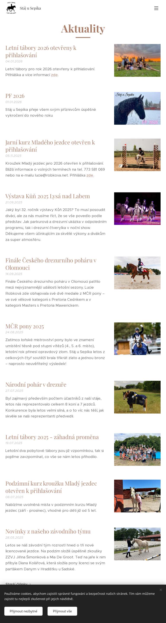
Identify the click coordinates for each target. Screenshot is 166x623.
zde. (90, 175)
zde (54, 74)
